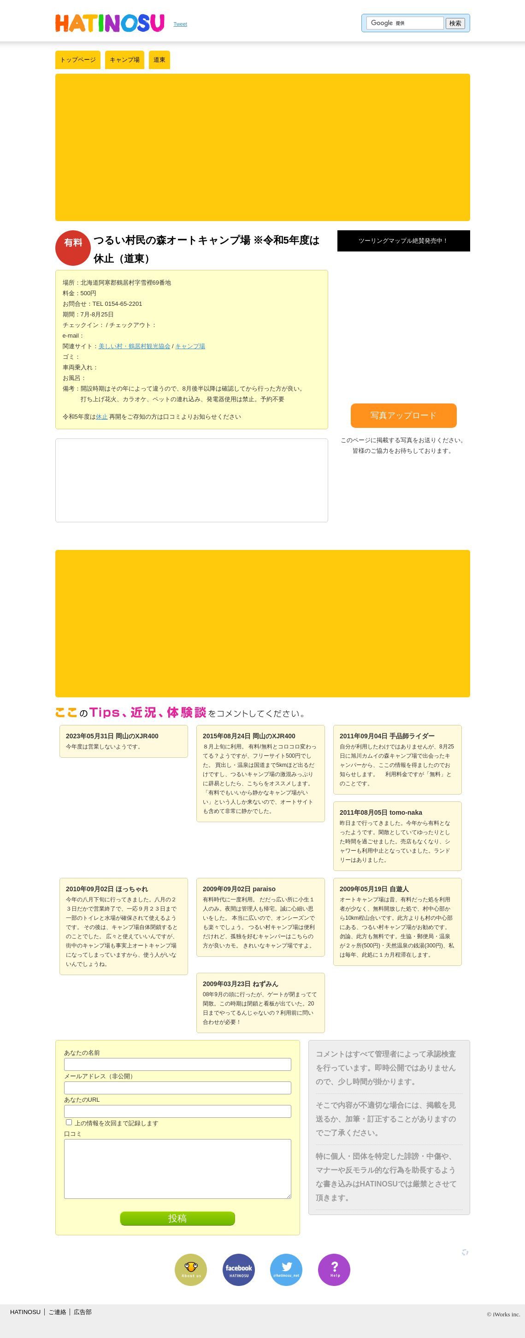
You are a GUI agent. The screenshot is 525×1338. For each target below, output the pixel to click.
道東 (159, 59)
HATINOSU (25, 1312)
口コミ (73, 1133)
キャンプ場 (125, 59)
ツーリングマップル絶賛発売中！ (403, 240)
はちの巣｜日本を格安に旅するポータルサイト (110, 23)
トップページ (78, 59)
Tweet (180, 24)
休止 (102, 416)
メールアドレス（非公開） (100, 1076)
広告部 (83, 1312)
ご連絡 (57, 1312)
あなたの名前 (82, 1052)
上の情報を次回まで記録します (112, 1123)
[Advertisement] (263, 147)
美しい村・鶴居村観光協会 (135, 346)
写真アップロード (404, 415)
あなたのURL (82, 1099)
